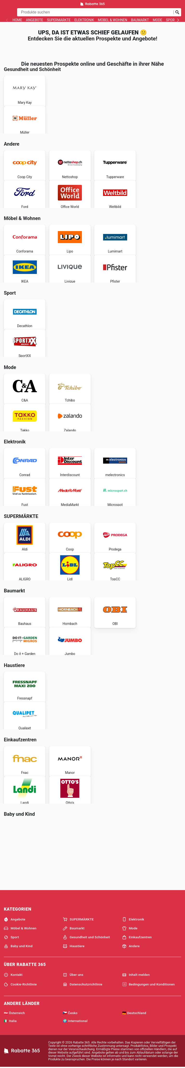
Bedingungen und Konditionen (148, 984)
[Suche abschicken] (177, 12)
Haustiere (74, 946)
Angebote (34, 20)
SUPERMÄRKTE (59, 20)
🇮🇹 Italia (10, 1021)
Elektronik (84, 20)
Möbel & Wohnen (112, 20)
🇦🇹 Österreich (14, 1013)
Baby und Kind (18, 946)
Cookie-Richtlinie (20, 984)
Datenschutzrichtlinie (82, 984)
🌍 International (75, 1021)
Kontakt (13, 975)
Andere (131, 946)
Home (17, 20)
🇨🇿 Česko (70, 1013)
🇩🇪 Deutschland (134, 1013)
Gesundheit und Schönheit (86, 937)
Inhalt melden (136, 975)
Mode (157, 20)
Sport (171, 20)
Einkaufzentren (137, 937)
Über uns (73, 975)
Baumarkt (140, 20)
